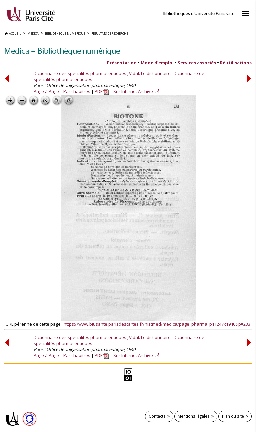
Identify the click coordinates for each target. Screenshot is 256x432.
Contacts (157, 416)
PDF (102, 91)
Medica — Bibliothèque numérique (62, 50)
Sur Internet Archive (133, 91)
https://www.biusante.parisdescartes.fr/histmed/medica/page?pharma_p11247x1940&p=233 (157, 324)
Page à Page (46, 91)
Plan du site (233, 416)
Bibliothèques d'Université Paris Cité (198, 13)
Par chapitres (76, 91)
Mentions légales (194, 416)
